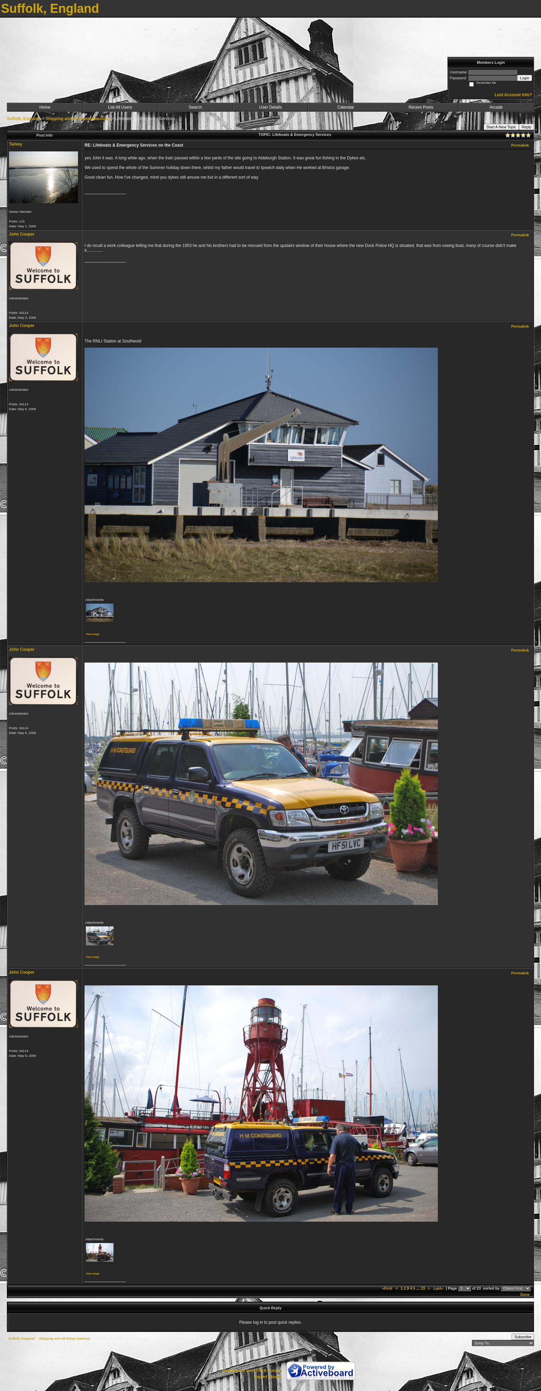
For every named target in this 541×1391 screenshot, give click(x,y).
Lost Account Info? (513, 94)
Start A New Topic (501, 127)
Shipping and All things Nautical (77, 118)
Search (195, 107)
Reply (526, 127)
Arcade (496, 107)
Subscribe (522, 1337)
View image (92, 634)
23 (423, 1288)
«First (387, 1288)
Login (524, 78)
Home (44, 107)
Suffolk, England (23, 118)
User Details (270, 107)
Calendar (345, 107)
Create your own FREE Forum (251, 1370)
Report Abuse (267, 1376)
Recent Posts (421, 107)
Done (525, 1294)
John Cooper (22, 234)
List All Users (120, 107)
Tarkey (15, 144)
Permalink (520, 145)
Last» (438, 1288)
